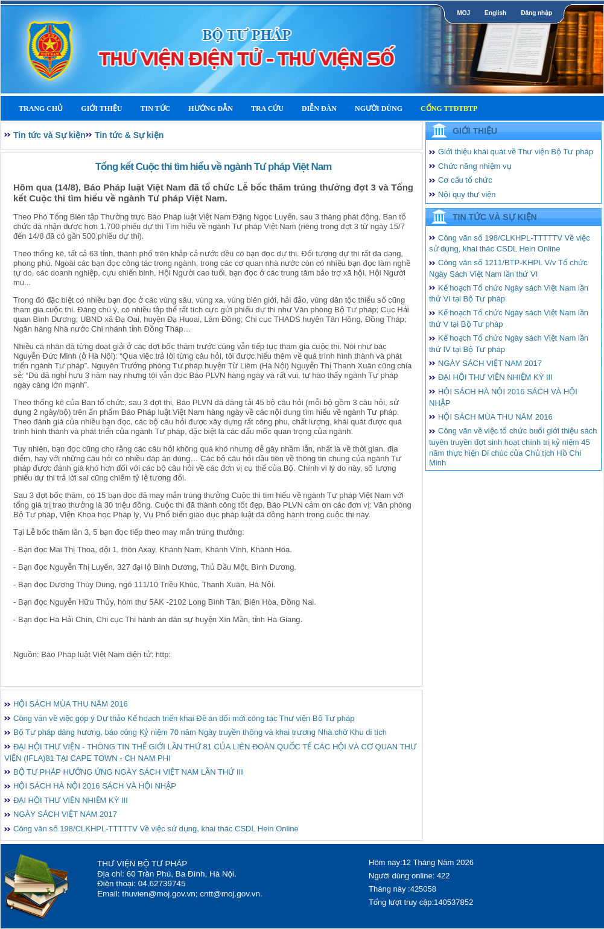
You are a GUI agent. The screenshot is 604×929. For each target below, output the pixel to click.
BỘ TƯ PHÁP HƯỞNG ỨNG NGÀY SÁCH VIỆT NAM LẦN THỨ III (128, 771)
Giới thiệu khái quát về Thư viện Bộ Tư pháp (515, 151)
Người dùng (378, 108)
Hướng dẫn (210, 108)
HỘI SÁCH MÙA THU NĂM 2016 (70, 703)
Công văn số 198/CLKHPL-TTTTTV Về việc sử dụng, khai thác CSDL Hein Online (156, 828)
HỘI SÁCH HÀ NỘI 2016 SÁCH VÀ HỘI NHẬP (94, 785)
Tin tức (155, 108)
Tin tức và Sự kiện (49, 135)
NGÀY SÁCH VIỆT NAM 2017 (65, 814)
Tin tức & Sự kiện (129, 135)
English (495, 13)
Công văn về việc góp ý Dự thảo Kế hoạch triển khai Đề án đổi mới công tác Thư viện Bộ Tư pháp (183, 718)
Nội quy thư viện (467, 194)
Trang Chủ (41, 108)
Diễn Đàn (319, 108)
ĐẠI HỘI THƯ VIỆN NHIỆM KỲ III (70, 800)
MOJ (463, 13)
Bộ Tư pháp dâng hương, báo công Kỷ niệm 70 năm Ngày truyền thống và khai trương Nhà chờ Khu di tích (200, 732)
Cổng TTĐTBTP (449, 108)
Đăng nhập (536, 13)
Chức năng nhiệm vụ (475, 166)
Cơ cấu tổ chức (465, 179)
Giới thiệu (101, 108)
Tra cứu (267, 108)
